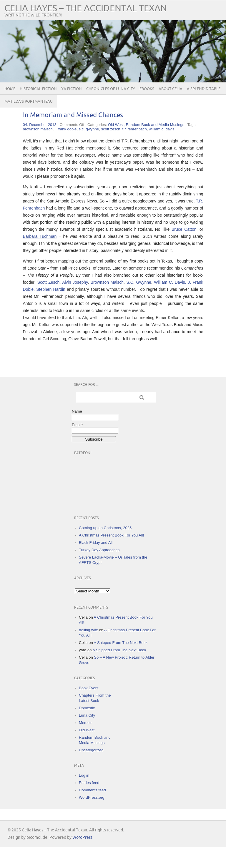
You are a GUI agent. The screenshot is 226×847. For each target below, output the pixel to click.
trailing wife (88, 630)
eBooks (146, 89)
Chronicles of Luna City (110, 89)
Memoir (85, 722)
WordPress (82, 837)
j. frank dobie (66, 129)
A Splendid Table (203, 89)
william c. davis (162, 129)
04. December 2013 (39, 124)
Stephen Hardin (50, 289)
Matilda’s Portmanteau (28, 101)
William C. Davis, (170, 282)
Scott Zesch (48, 282)
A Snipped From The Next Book (121, 642)
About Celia (170, 89)
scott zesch (110, 129)
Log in (84, 775)
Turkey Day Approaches (99, 550)
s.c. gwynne (89, 129)
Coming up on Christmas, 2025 (105, 528)
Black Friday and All (95, 542)
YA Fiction (71, 89)
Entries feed (89, 782)
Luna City (87, 715)
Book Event (89, 688)
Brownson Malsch (107, 282)
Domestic (87, 708)
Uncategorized (91, 750)
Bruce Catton (184, 229)
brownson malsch (38, 129)
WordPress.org (91, 797)
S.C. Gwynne (139, 282)
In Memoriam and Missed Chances (73, 115)
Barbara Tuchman (40, 236)
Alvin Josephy (75, 282)
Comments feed (92, 790)
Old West (116, 124)
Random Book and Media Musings (155, 124)
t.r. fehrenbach (134, 129)
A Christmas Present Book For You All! (111, 535)
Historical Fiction (38, 89)
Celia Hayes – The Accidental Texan (85, 8)
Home (9, 89)
